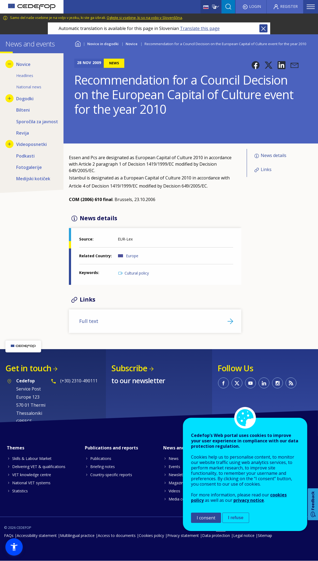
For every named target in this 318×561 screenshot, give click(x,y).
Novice (132, 43)
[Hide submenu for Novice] (9, 64)
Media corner (180, 499)
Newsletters (179, 474)
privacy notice (248, 500)
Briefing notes (102, 466)
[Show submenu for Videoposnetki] (9, 144)
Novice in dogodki (103, 43)
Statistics (20, 490)
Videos (174, 490)
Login (255, 6)
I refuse (235, 517)
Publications (100, 458)
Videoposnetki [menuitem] (31, 144)
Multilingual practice (77, 535)
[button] (255, 65)
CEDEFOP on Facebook (223, 383)
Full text (88, 321)
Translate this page (200, 28)
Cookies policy (151, 535)
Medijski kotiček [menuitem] (33, 179)
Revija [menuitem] (22, 133)
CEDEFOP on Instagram (277, 383)
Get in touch (28, 368)
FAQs (9, 535)
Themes (15, 448)
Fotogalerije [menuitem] (29, 167)
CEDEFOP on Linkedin (264, 383)
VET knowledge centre (31, 474)
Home (77, 43)
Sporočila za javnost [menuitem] (37, 122)
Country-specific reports (111, 474)
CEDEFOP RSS (291, 383)
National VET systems (31, 482)
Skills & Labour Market (32, 458)
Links (266, 169)
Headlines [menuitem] (24, 75)
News (174, 458)
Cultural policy (137, 273)
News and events (181, 448)
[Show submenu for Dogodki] (9, 98)
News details (273, 155)
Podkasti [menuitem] (25, 156)
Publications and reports (111, 448)
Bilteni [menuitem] (23, 110)
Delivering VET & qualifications (38, 466)
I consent (206, 518)
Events (174, 466)
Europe (132, 255)
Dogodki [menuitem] (25, 99)
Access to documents (117, 535)
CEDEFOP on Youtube (250, 383)
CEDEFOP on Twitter (237, 383)
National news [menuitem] (28, 86)
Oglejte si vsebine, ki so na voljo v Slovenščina (144, 17)
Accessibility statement (37, 535)
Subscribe (129, 368)
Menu (311, 7)
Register (289, 6)
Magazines (178, 482)
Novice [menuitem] (23, 64)
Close (263, 28)
